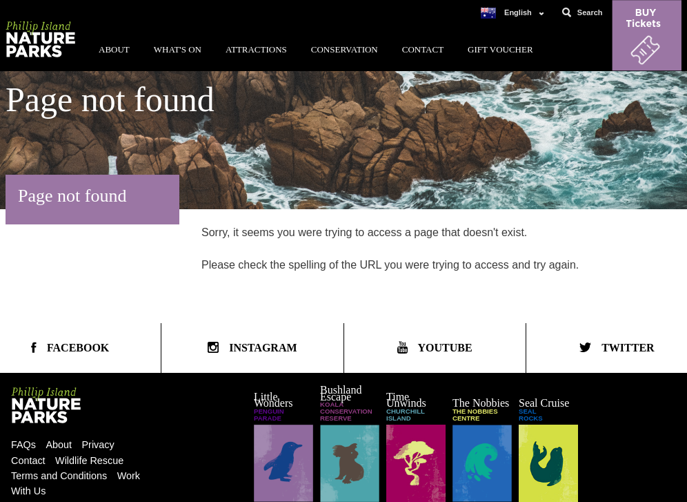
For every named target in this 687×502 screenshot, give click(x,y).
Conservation (344, 49)
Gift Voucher (500, 49)
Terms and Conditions (59, 475)
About (114, 49)
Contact (423, 49)
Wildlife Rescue (89, 460)
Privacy (98, 444)
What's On (177, 49)
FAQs (23, 444)
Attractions (256, 49)
